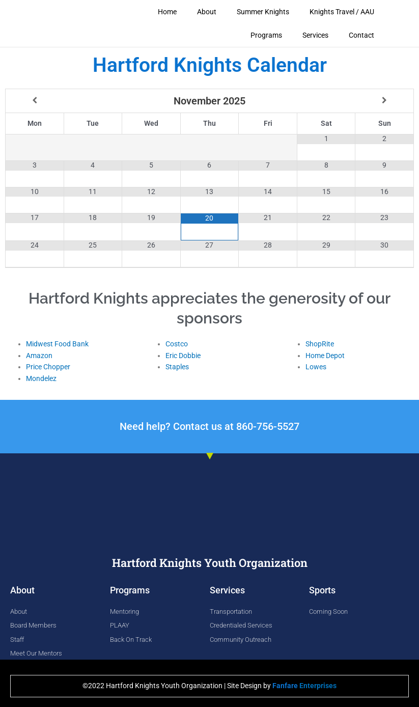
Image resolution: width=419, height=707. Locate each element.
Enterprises (304, 685)
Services (315, 35)
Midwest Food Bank (57, 343)
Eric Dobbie (183, 355)
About (206, 12)
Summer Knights (263, 12)
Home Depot (325, 355)
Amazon (39, 355)
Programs (266, 35)
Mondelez (41, 378)
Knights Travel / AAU (342, 12)
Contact (361, 35)
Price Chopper (48, 366)
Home (167, 12)
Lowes (315, 366)
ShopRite (319, 343)
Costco (176, 343)
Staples (177, 366)
